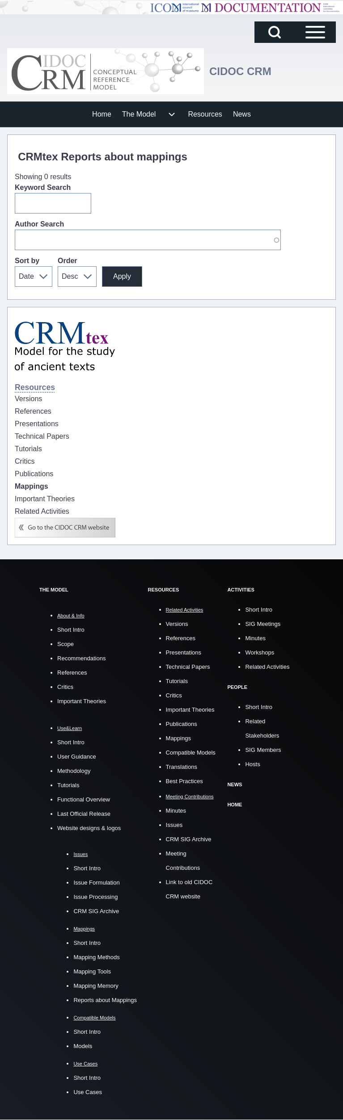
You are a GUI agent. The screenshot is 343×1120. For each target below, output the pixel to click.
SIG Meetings (262, 624)
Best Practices (184, 781)
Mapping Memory (95, 985)
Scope (65, 644)
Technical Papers (188, 666)
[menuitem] (102, 114)
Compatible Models (191, 752)
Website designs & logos (89, 828)
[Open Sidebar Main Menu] (315, 32)
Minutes (176, 810)
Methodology (73, 771)
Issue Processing (95, 896)
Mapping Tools (92, 971)
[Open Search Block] (274, 32)
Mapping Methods (96, 957)
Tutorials (68, 785)
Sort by (27, 260)
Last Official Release (83, 813)
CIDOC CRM (240, 71)
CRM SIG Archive (96, 911)
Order (67, 260)
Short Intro (71, 629)
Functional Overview (83, 799)
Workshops (259, 652)
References (72, 672)
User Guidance (76, 756)
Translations (181, 766)
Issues (174, 825)
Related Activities (267, 666)
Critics (65, 687)
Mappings (178, 738)
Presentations (184, 652)
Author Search (39, 224)
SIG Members (263, 750)
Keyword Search (43, 187)
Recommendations (81, 658)
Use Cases (87, 1092)
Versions (177, 624)
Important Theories (81, 701)
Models (82, 1046)
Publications (181, 724)
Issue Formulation (96, 882)
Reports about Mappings (105, 1000)
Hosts (252, 764)
